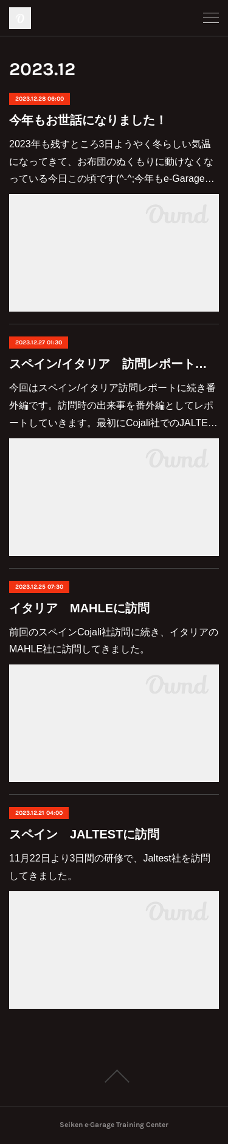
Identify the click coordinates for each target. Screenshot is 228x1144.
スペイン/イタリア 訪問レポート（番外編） (114, 363)
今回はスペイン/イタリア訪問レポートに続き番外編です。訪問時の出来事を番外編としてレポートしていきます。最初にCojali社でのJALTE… (113, 405)
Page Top (114, 1076)
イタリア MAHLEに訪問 (79, 608)
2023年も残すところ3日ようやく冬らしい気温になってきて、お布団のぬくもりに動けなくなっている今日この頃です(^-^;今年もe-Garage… (112, 161)
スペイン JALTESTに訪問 (84, 834)
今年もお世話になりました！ (88, 120)
